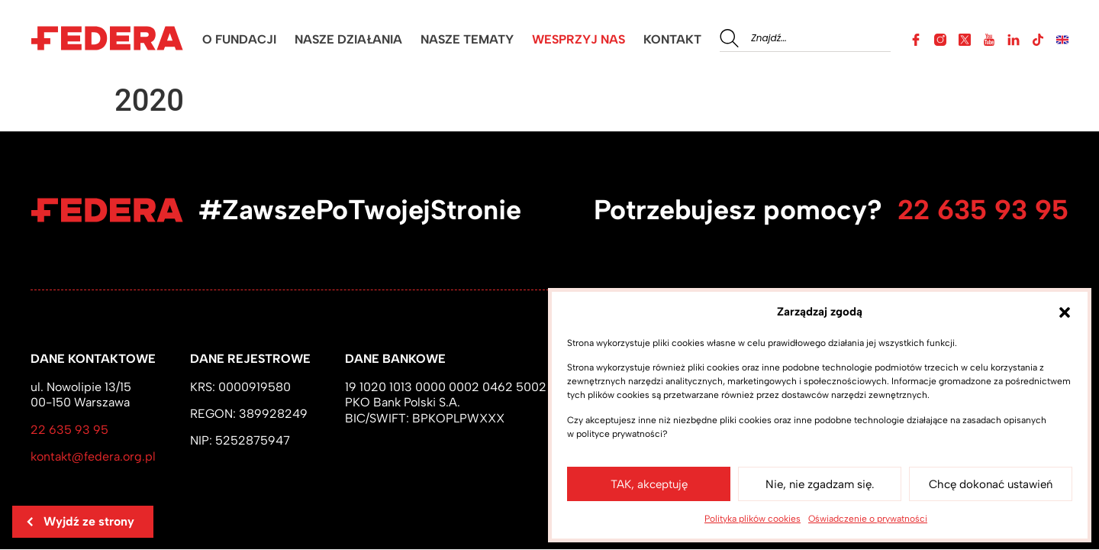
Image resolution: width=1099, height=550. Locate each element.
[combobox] (805, 38)
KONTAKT (672, 39)
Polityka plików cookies (752, 518)
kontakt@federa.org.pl (93, 456)
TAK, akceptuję (649, 484)
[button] (1064, 312)
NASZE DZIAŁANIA (348, 39)
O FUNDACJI (239, 39)
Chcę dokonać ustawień (990, 484)
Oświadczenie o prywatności (867, 518)
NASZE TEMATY (467, 39)
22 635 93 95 (983, 209)
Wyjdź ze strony (79, 521)
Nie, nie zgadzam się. (820, 484)
